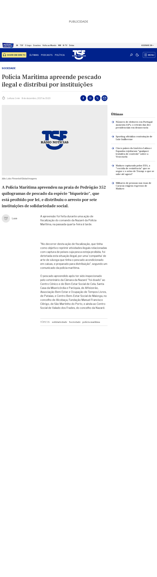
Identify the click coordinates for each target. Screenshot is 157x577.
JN (17, 45)
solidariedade (59, 322)
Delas (71, 45)
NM (59, 45)
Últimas (34, 55)
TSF (21, 45)
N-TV (65, 45)
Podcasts (46, 55)
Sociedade (9, 68)
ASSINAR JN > (147, 45)
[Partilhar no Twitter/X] (97, 98)
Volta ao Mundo (49, 45)
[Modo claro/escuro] (137, 55)
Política (60, 55)
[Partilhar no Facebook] (83, 98)
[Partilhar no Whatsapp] (90, 98)
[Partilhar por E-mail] (104, 98)
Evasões (37, 45)
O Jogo (28, 45)
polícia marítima (91, 322)
